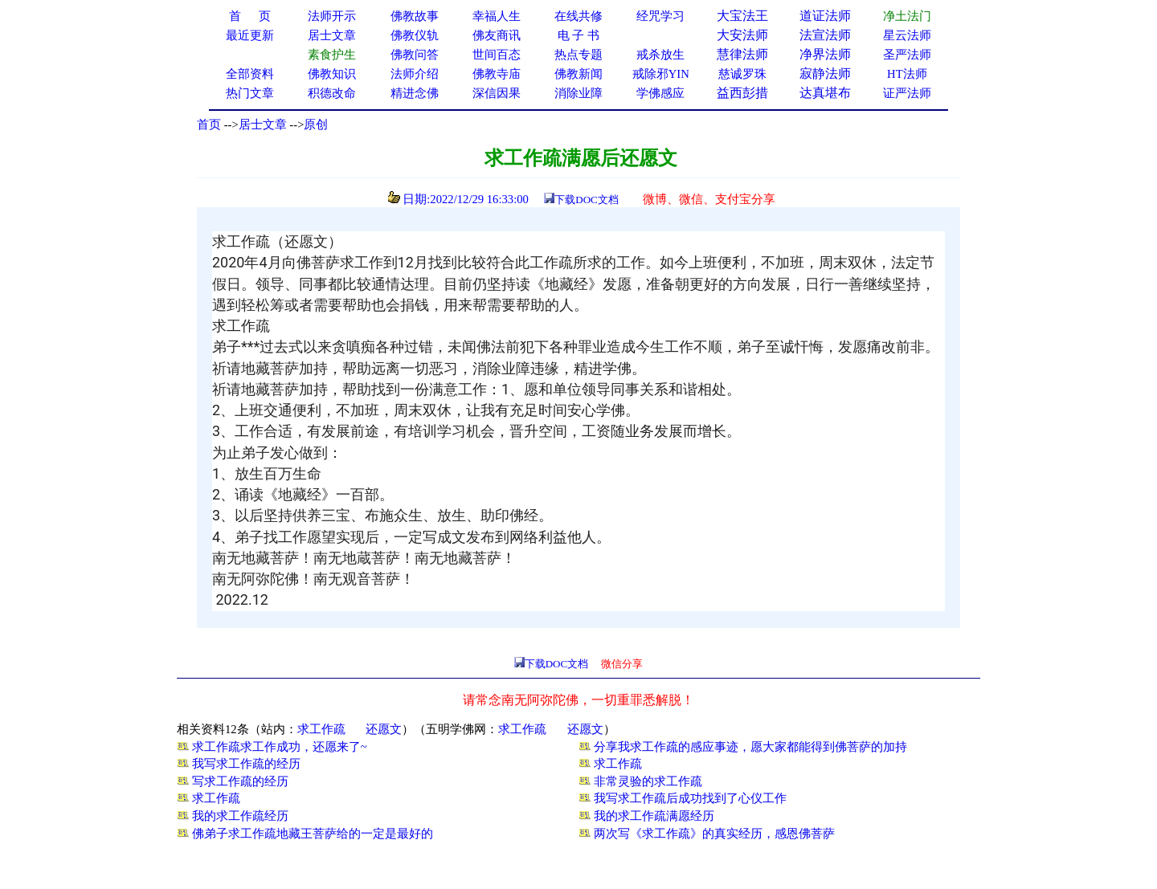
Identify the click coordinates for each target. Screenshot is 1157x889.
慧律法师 (742, 54)
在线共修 (578, 16)
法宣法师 (825, 35)
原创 (316, 124)
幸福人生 (496, 16)
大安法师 (742, 35)
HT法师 (907, 73)
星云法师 (907, 35)
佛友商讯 (496, 35)
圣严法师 (907, 54)
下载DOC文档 (586, 200)
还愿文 (384, 729)
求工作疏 (321, 729)
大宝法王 (742, 15)
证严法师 (907, 93)
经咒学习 (660, 16)
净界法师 (825, 54)
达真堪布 (825, 93)
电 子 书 (578, 35)
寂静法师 (825, 73)
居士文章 (263, 124)
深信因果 (496, 93)
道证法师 (825, 15)
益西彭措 (742, 93)
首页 (209, 124)
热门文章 (250, 93)
